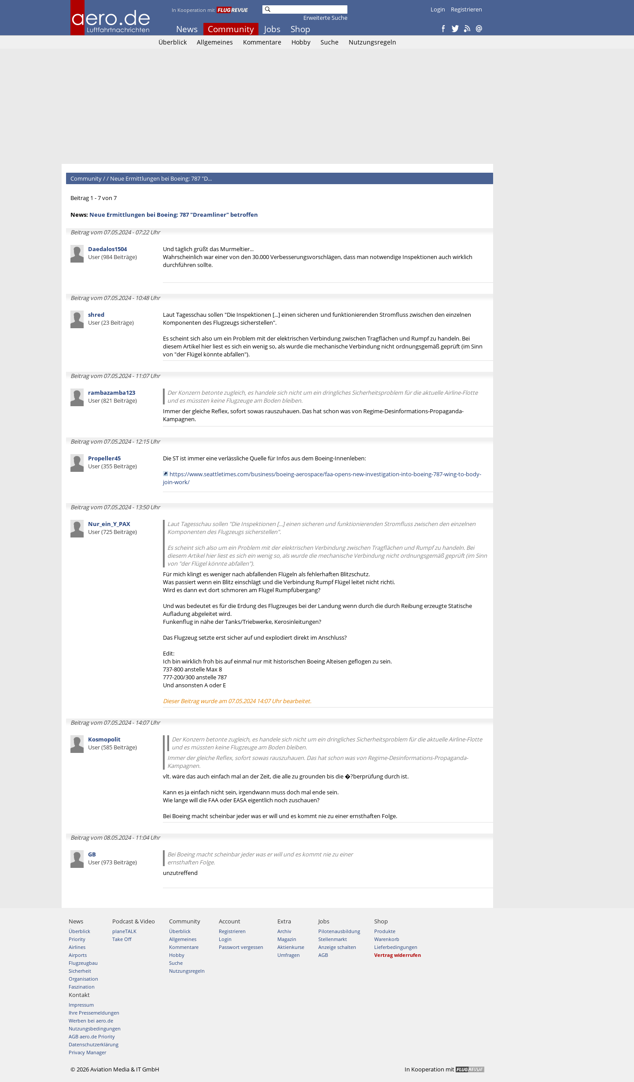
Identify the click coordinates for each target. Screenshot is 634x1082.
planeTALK (124, 931)
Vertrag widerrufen (397, 955)
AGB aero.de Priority (92, 1036)
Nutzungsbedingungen (95, 1028)
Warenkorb (386, 939)
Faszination (82, 986)
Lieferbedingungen (395, 947)
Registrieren (466, 9)
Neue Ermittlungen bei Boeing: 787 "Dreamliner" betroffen (173, 215)
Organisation (83, 978)
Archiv (284, 931)
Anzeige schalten (337, 947)
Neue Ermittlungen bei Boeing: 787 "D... (161, 178)
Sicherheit (80, 970)
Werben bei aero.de (91, 1020)
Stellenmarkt (332, 939)
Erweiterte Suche (325, 18)
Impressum (81, 1004)
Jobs (272, 29)
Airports (78, 955)
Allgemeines (215, 42)
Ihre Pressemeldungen (94, 1012)
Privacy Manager (87, 1052)
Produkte (384, 931)
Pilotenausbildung (339, 931)
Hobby (300, 42)
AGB (323, 955)
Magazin (286, 939)
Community (231, 29)
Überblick (172, 42)
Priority (77, 939)
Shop (300, 29)
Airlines (77, 947)
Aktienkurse (290, 947)
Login (438, 9)
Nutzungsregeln (372, 42)
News (187, 29)
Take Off (121, 939)
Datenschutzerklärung (93, 1044)
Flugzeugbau (83, 963)
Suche (330, 42)
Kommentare (262, 42)
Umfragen (288, 955)
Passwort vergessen (241, 947)
